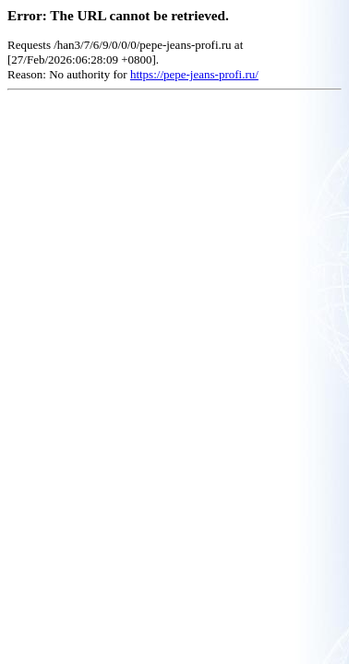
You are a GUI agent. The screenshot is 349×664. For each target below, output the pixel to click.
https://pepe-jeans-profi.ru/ (194, 74)
